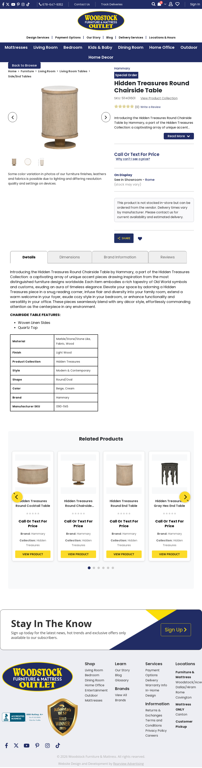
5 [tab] (108, 568)
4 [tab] (103, 568)
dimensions (70, 257)
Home (12, 71)
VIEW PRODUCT (32, 555)
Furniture (27, 71)
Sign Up (176, 630)
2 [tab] (94, 568)
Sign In (195, 4)
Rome (149, 179)
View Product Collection (159, 98)
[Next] (184, 497)
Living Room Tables (73, 71)
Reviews (168, 257)
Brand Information (120, 257)
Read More (179, 136)
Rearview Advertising (128, 764)
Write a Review (150, 107)
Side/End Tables (19, 76)
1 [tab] (89, 568)
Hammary (122, 68)
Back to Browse (24, 65)
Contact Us (82, 4)
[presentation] (12, 117)
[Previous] (17, 497)
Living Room (46, 71)
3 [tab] (98, 568)
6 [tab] (113, 568)
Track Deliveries (112, 4)
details (29, 257)
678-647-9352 (51, 4)
